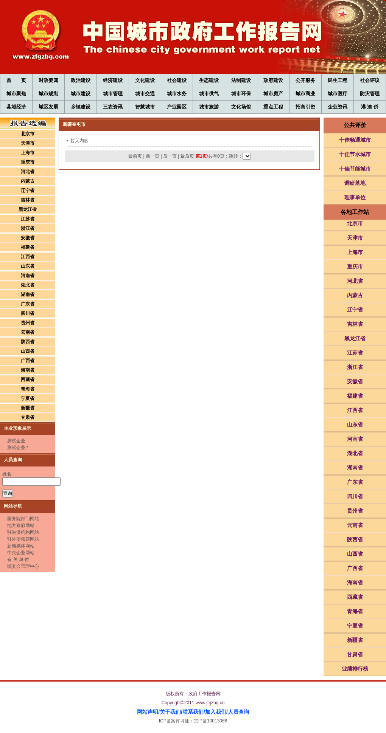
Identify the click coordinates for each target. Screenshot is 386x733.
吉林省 (27, 200)
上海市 (27, 152)
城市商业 (305, 93)
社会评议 (370, 80)
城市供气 (209, 93)
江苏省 (27, 219)
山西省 (27, 351)
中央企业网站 (20, 552)
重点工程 (273, 107)
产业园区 (177, 107)
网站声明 (147, 712)
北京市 (27, 133)
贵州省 (27, 322)
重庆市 (27, 162)
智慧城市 (145, 107)
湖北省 (27, 285)
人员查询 (238, 712)
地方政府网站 (20, 525)
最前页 (135, 156)
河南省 (27, 275)
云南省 (27, 332)
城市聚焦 (16, 93)
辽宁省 (27, 190)
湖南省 (27, 294)
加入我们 (215, 712)
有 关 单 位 (18, 559)
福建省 (27, 247)
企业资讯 (337, 107)
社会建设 (177, 80)
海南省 (27, 370)
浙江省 (27, 228)
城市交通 (145, 93)
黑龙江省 (28, 209)
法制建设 (241, 80)
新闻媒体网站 (20, 546)
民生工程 (337, 80)
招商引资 (305, 107)
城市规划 (48, 93)
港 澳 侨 (369, 107)
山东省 (27, 266)
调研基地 (355, 183)
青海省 (27, 389)
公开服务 (305, 80)
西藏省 (27, 379)
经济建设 (113, 80)
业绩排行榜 (355, 669)
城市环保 (241, 93)
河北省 (27, 171)
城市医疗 (337, 93)
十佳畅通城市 (355, 140)
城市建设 (80, 93)
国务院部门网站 (23, 518)
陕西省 (27, 341)
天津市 (27, 143)
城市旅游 (209, 107)
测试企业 (16, 440)
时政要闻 (48, 80)
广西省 (27, 360)
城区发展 (48, 107)
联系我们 (193, 712)
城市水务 (177, 93)
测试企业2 (17, 447)
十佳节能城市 (355, 169)
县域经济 (16, 107)
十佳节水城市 (355, 154)
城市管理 (113, 93)
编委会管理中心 (23, 566)
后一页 (170, 156)
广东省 (27, 304)
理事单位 (355, 197)
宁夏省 (27, 398)
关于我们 (170, 712)
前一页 (152, 156)
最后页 (187, 156)
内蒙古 (27, 181)
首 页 (16, 80)
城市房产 (273, 93)
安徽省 (27, 237)
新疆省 (27, 408)
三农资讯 (113, 107)
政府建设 (273, 80)
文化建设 (145, 80)
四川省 (27, 313)
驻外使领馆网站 (23, 539)
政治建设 (80, 80)
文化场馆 (241, 107)
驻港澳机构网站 (23, 532)
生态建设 (209, 80)
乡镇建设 (80, 107)
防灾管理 (370, 93)
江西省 (27, 256)
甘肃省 (27, 417)
